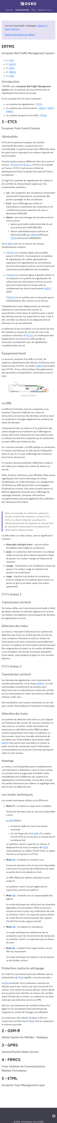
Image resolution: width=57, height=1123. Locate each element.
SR (13, 895)
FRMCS (12, 72)
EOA (36, 833)
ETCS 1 (15, 164)
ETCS (11, 60)
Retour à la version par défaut (20, 34)
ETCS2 (14, 238)
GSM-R (12, 64)
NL (13, 948)
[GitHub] (53, 1116)
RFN (10, 243)
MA (6, 983)
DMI (11, 820)
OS (13, 859)
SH (13, 926)
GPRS (11, 68)
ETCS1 (11, 252)
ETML (11, 76)
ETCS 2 (27, 164)
